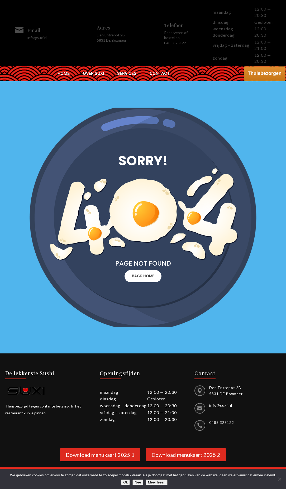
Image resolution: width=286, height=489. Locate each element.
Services (126, 74)
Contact (160, 74)
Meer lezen (156, 482)
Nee (138, 482)
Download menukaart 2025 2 (185, 455)
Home (64, 74)
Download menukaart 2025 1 (100, 455)
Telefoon (174, 25)
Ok (125, 482)
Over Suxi (93, 74)
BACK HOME (143, 276)
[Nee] (279, 479)
